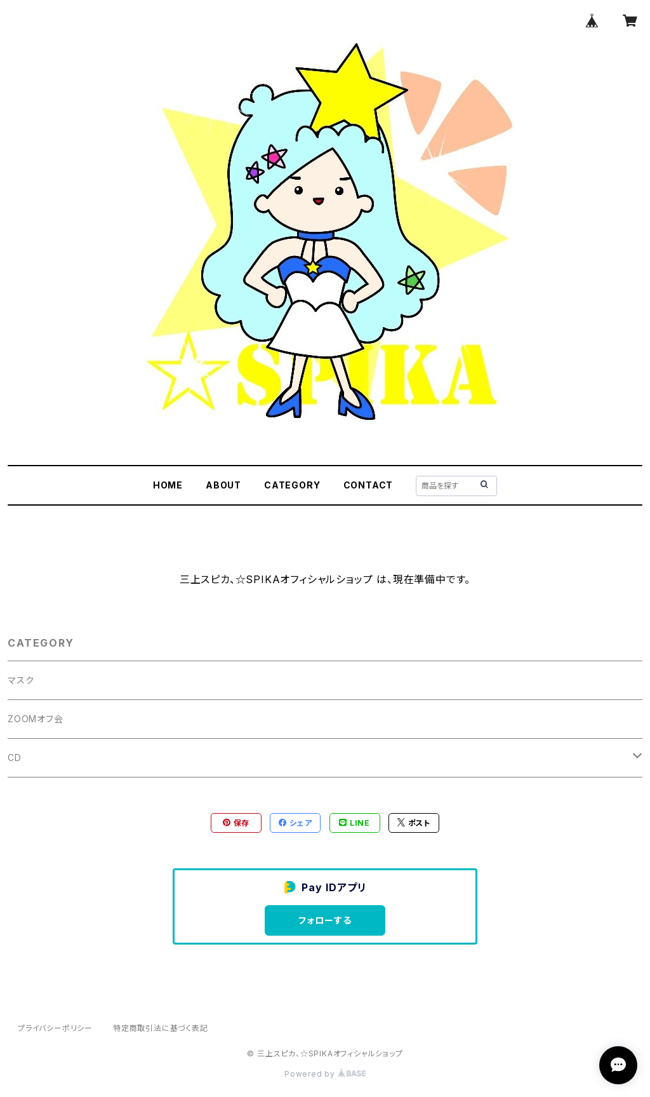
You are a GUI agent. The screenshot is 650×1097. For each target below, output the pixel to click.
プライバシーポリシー (55, 1028)
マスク (21, 680)
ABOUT (223, 485)
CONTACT (368, 485)
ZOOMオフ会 (35, 718)
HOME (168, 485)
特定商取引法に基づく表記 (160, 1028)
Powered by (325, 1074)
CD (15, 757)
